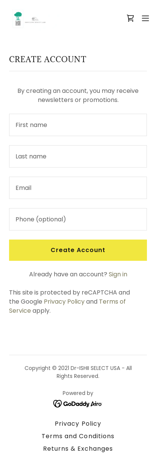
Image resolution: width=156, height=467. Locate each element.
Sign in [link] (118, 274)
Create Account (78, 250)
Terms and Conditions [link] (78, 436)
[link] (33, 18)
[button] (145, 18)
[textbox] (78, 125)
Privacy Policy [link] (64, 301)
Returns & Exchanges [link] (78, 448)
